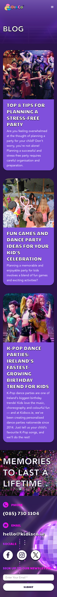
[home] (13, 7)
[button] (52, 7)
